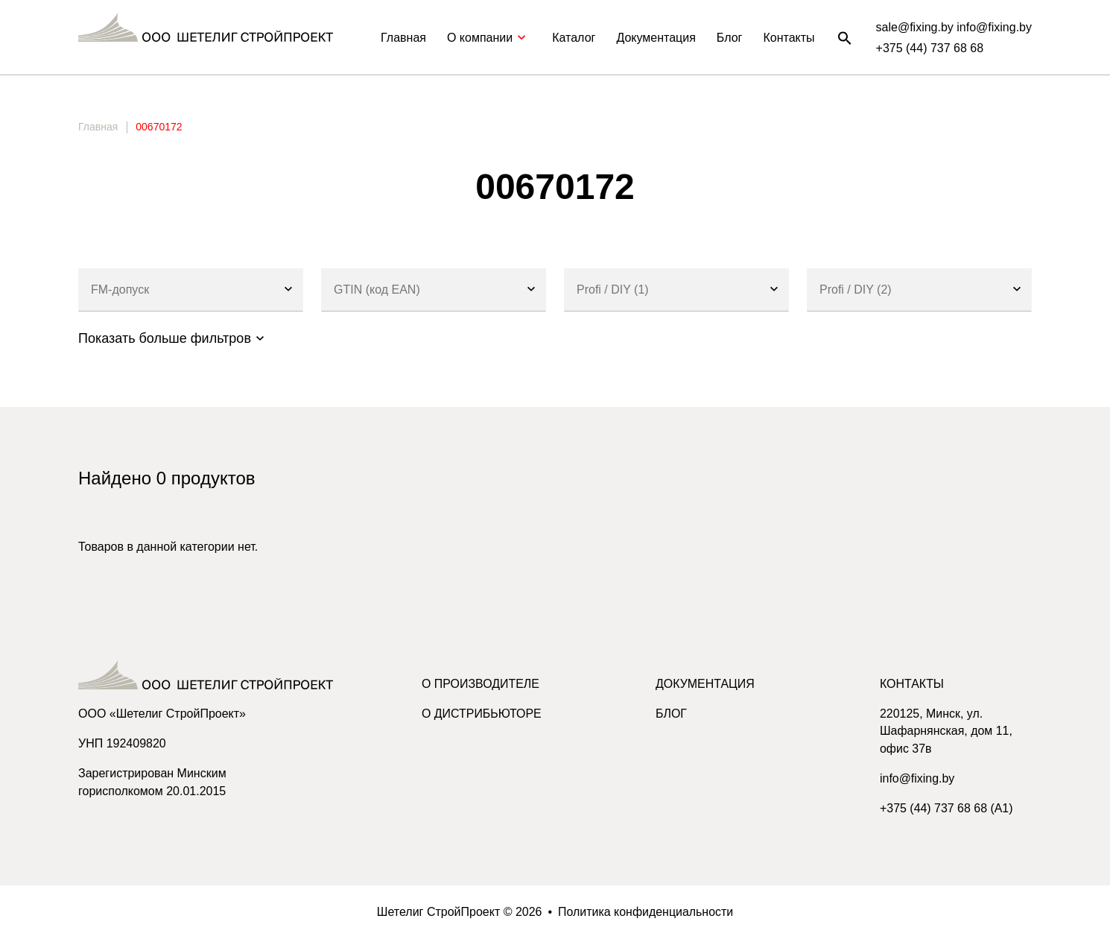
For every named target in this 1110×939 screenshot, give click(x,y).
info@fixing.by (917, 779)
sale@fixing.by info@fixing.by (954, 27)
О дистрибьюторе (482, 713)
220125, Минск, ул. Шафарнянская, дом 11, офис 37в (946, 731)
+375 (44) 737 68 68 (930, 48)
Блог (730, 37)
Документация (655, 37)
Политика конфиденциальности (646, 911)
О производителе (481, 683)
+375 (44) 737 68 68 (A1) (946, 809)
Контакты (788, 37)
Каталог (573, 37)
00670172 (159, 127)
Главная (403, 37)
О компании (489, 37)
